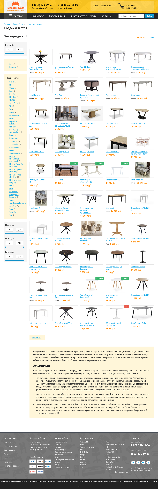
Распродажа (38, 16)
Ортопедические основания (64, 452)
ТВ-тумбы (58, 444)
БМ (107, 447)
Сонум (82, 444)
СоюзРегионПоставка (87, 447)
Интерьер (58, 465)
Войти (95, 5)
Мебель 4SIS (110, 452)
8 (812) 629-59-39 (42, 5)
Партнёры (8, 461)
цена (152, 37)
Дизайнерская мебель (62, 467)
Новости (7, 442)
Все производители (121, 472)
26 (14, 206)
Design (82, 454)
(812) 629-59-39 (140, 454)
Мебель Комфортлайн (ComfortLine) (113, 458)
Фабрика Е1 (84, 442)
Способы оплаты (36, 457)
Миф (107, 442)
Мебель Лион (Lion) (112, 449)
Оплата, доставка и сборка (83, 16)
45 (13, 67)
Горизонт (83, 465)
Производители (57, 16)
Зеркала (57, 457)
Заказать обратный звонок (42, 8)
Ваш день (83, 462)
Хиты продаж (9, 450)
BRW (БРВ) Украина (61, 449)
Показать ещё (37, 337)
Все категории (72, 470)
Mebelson (109, 464)
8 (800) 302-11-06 (68, 5)
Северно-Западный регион (38, 447)
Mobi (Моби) (84, 452)
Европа (82, 460)
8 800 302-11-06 (140, 445)
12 (12, 64)
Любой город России (36, 449)
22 (14, 138)
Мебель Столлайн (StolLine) (114, 467)
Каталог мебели (61, 438)
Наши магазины (10, 438)
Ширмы (57, 462)
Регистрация (106, 5)
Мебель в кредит (11, 446)
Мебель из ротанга (61, 442)
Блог (6, 457)
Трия (81, 467)
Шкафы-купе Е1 (60, 454)
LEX (81, 449)
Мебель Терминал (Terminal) (115, 444)
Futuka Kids (110, 454)
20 (14, 141)
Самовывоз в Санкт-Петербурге (39, 444)
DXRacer (108, 469)
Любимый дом (110, 462)
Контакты (106, 16)
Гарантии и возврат (12, 465)
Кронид (82, 457)
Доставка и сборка (37, 438)
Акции (6, 454)
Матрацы (58, 447)
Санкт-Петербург (35, 442)
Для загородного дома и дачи (64, 460)
